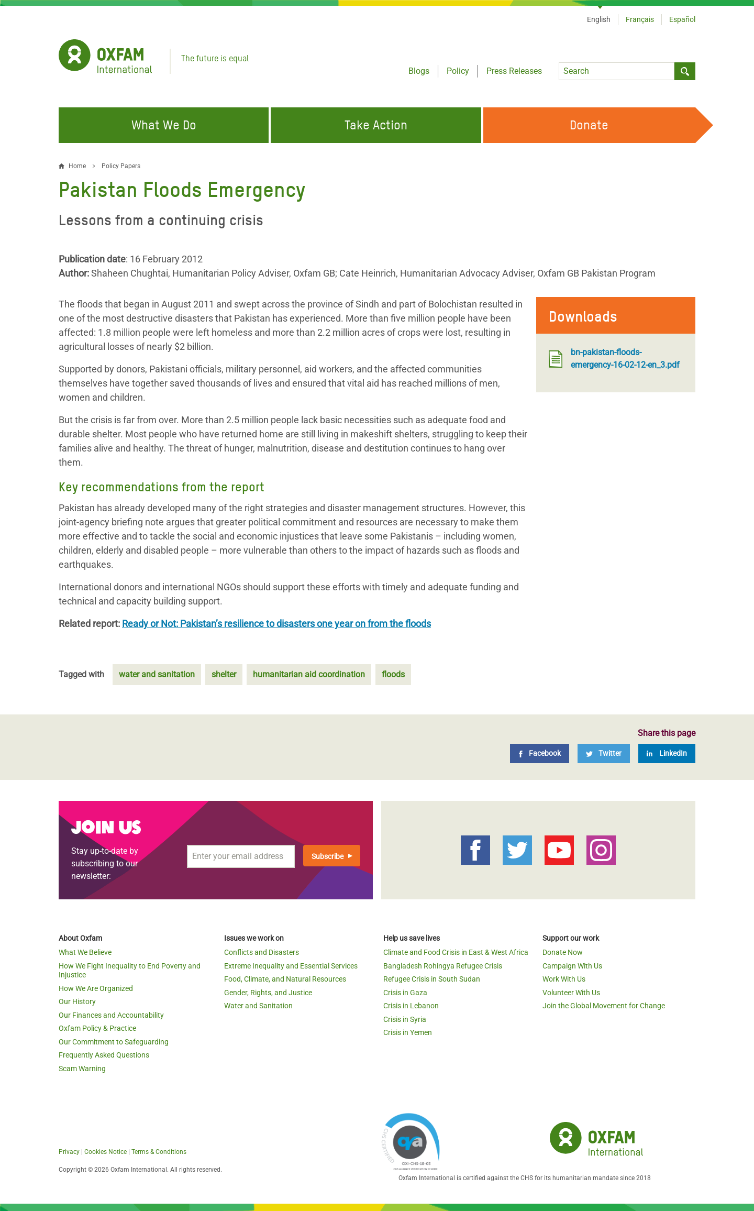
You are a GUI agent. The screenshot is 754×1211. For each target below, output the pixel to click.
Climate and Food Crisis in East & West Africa (455, 952)
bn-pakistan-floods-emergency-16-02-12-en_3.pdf (614, 358)
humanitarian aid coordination (309, 674)
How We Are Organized (96, 988)
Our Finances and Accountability (111, 1015)
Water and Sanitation (258, 1005)
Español (682, 19)
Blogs (418, 71)
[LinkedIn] (666, 753)
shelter (224, 674)
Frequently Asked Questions (104, 1055)
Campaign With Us (572, 966)
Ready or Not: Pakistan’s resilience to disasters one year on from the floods (276, 623)
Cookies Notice (105, 1151)
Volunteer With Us (571, 992)
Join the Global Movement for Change (603, 1005)
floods (393, 674)
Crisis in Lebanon (411, 1005)
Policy (458, 71)
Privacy (69, 1151)
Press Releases (514, 71)
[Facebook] (539, 753)
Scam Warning (82, 1068)
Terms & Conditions (158, 1151)
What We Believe (85, 952)
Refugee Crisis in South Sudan (431, 979)
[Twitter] (604, 753)
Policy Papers (121, 166)
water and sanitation (157, 674)
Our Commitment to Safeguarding (114, 1042)
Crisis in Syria (404, 1019)
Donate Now (562, 952)
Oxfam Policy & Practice (97, 1028)
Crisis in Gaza (405, 992)
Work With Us (563, 979)
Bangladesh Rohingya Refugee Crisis (442, 966)
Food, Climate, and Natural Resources (285, 979)
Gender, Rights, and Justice (268, 992)
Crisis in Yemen (407, 1032)
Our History (77, 1001)
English (599, 19)
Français (640, 19)
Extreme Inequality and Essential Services (291, 966)
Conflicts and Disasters (261, 952)
